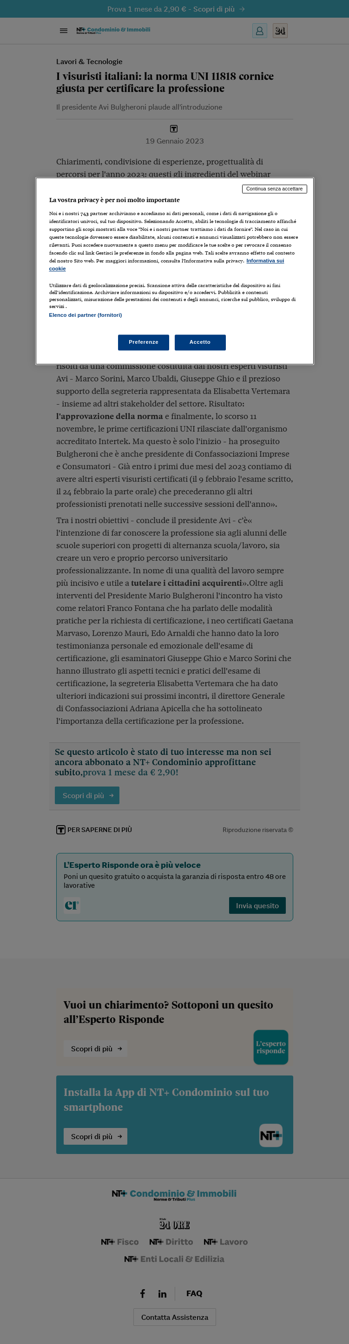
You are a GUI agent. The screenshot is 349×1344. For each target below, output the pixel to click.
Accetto (200, 342)
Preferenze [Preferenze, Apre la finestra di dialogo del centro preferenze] (143, 342)
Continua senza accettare (274, 188)
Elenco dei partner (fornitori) (85, 315)
